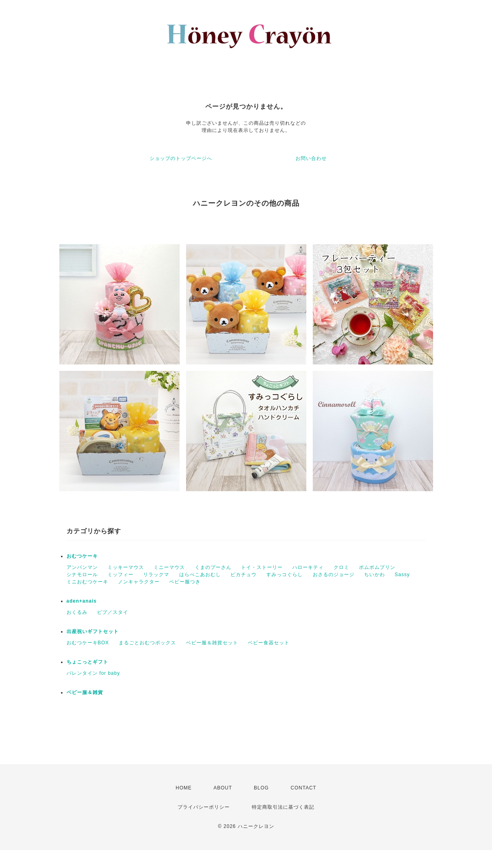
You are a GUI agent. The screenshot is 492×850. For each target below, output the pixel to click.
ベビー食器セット (269, 643)
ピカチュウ (244, 574)
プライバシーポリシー (204, 807)
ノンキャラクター (139, 582)
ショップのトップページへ (181, 158)
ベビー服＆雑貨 (85, 692)
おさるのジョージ (333, 574)
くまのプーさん (213, 567)
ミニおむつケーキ (87, 582)
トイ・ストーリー (262, 567)
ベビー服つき (184, 582)
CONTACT (303, 788)
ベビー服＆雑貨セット (212, 643)
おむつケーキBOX (88, 643)
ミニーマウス (169, 567)
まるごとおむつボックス (147, 643)
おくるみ (77, 612)
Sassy (402, 574)
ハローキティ (308, 567)
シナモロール (82, 574)
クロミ (341, 567)
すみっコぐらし (284, 574)
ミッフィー (120, 574)
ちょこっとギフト (87, 662)
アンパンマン (82, 567)
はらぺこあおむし (200, 574)
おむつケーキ (82, 556)
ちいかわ (374, 574)
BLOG (261, 788)
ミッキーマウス (125, 567)
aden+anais (82, 601)
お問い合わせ (311, 158)
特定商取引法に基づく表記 (283, 807)
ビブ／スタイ (112, 612)
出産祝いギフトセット (93, 631)
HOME (184, 788)
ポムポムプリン (377, 567)
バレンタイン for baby (93, 673)
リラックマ (156, 574)
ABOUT (222, 788)
